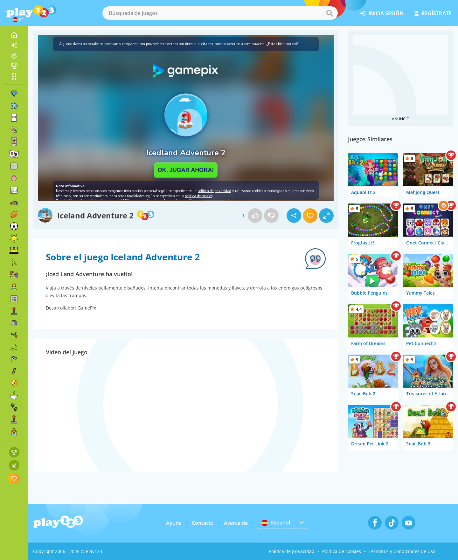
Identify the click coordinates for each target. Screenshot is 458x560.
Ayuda (174, 522)
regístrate (433, 13)
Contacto (203, 522)
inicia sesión (382, 13)
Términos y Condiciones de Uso (402, 551)
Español (275, 522)
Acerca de (236, 522)
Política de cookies (341, 551)
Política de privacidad (292, 551)
